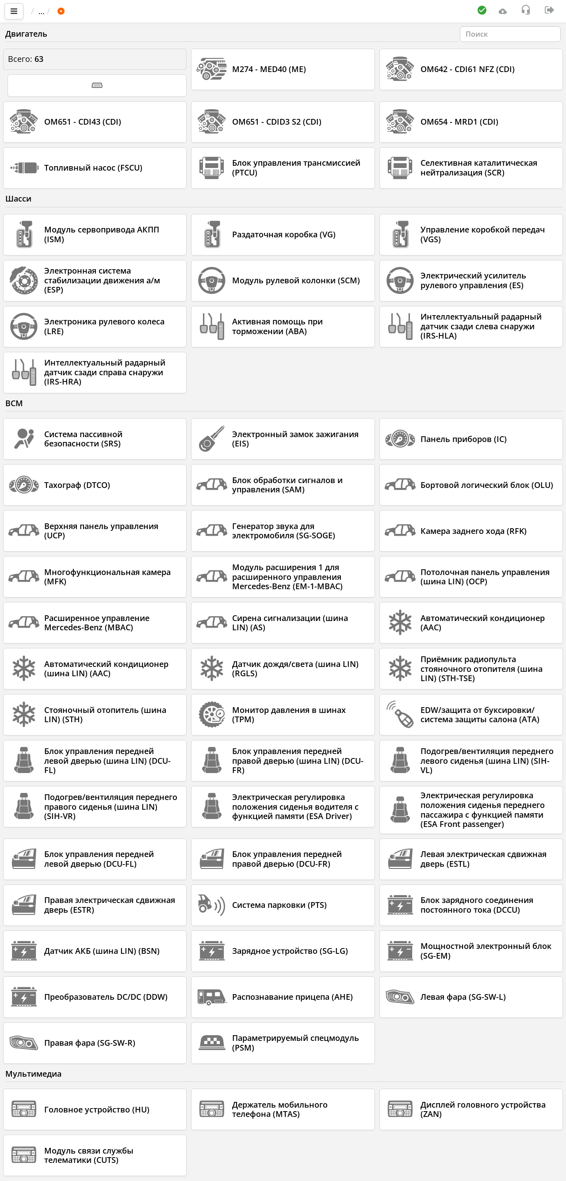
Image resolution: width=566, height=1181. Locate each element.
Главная (51, 11)
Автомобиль (108, 11)
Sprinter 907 (218, 11)
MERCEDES (164, 11)
